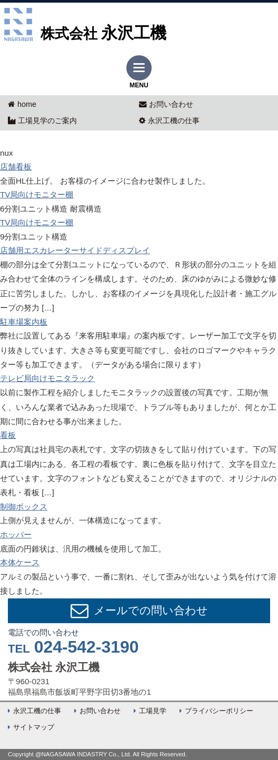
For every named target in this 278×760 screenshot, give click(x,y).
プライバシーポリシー (219, 711)
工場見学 (152, 711)
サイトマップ (33, 727)
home (22, 104)
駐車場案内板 (23, 321)
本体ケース (19, 562)
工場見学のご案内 (42, 120)
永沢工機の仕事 (169, 120)
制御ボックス (23, 506)
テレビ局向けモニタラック (47, 378)
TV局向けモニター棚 (36, 194)
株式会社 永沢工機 (54, 667)
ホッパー (16, 534)
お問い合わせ (166, 104)
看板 (8, 435)
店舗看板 (16, 166)
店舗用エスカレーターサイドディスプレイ (75, 250)
